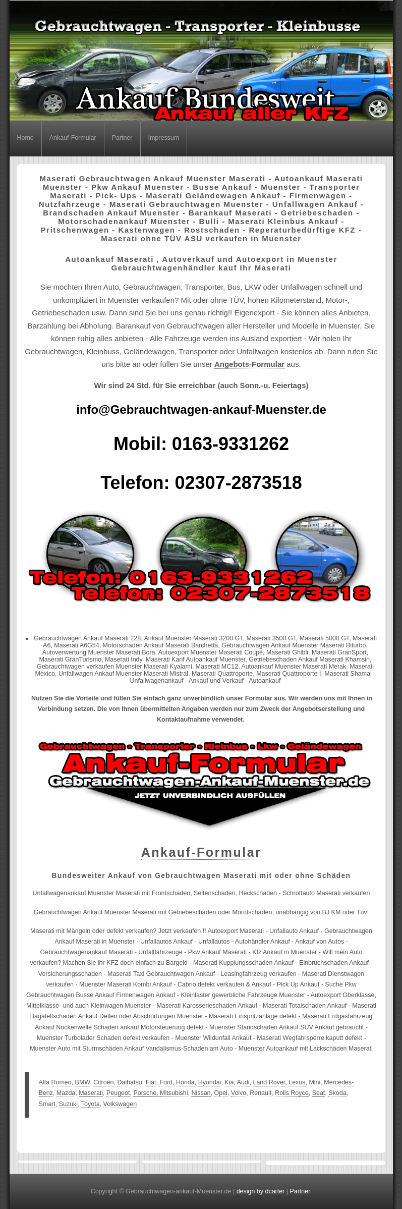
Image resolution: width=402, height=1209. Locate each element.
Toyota (90, 1104)
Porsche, (146, 1092)
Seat (318, 1092)
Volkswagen (120, 1104)
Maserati (91, 1092)
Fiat (151, 1082)
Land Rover (269, 1082)
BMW (82, 1082)
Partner (122, 137)
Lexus (297, 1082)
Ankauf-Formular (72, 137)
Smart (47, 1104)
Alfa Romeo (55, 1082)
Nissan (200, 1092)
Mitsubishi (174, 1092)
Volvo (239, 1092)
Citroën (103, 1082)
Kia (229, 1082)
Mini (314, 1082)
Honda (185, 1082)
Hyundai (209, 1082)
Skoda (337, 1092)
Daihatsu (129, 1082)
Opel (220, 1092)
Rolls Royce (292, 1092)
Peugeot (118, 1092)
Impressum (164, 137)
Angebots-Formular (249, 364)
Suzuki (68, 1104)
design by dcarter (261, 1191)
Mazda (65, 1092)
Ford (166, 1082)
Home (25, 137)
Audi (243, 1082)
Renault (260, 1092)
